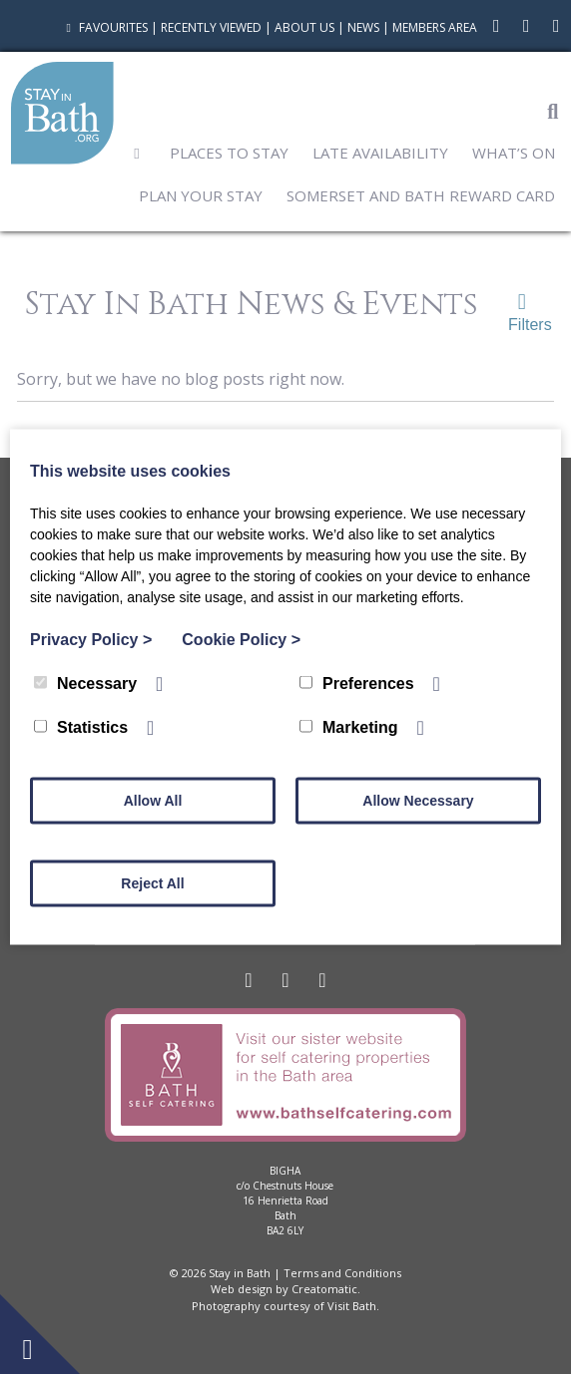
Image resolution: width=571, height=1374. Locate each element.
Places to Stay (229, 153)
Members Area (434, 27)
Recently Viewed (211, 27)
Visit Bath (351, 1305)
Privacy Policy (91, 639)
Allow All (153, 801)
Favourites (104, 27)
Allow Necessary (417, 801)
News (363, 27)
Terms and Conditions (342, 1272)
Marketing (348, 727)
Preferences (356, 683)
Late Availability (380, 153)
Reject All (152, 883)
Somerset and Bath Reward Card (420, 195)
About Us (304, 27)
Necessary (85, 683)
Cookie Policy (241, 639)
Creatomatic (324, 1288)
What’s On (513, 153)
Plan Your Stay (201, 195)
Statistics (81, 727)
